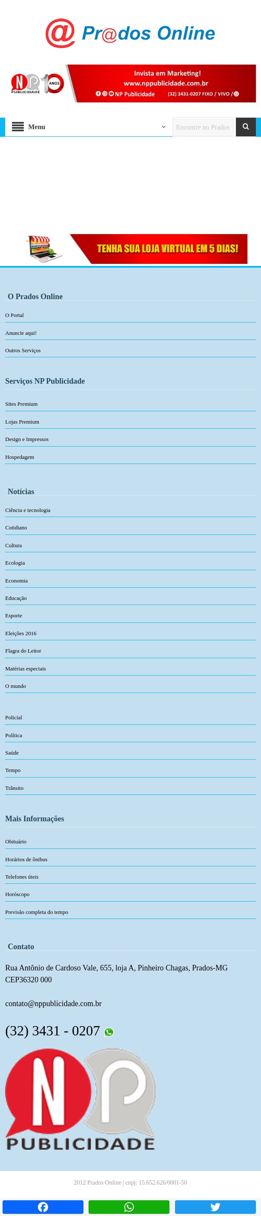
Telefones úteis (21, 877)
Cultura (13, 545)
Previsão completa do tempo (36, 912)
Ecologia (15, 563)
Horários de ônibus (26, 859)
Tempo (12, 770)
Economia (16, 580)
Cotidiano (16, 527)
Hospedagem (19, 457)
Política (13, 735)
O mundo (15, 686)
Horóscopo (17, 894)
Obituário (15, 841)
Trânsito (14, 788)
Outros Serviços (22, 350)
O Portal (14, 315)
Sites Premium (21, 404)
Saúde (12, 752)
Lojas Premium (22, 422)
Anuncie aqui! (21, 333)
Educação (16, 598)
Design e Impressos (27, 439)
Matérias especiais (25, 668)
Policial (13, 717)
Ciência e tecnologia (27, 510)
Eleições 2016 (20, 633)
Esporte (13, 615)
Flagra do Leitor (23, 651)
